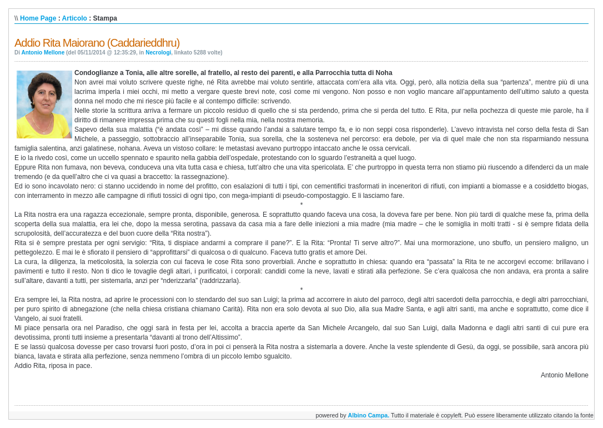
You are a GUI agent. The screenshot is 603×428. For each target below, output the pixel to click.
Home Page (38, 18)
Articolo (74, 18)
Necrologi (158, 52)
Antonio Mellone (42, 52)
